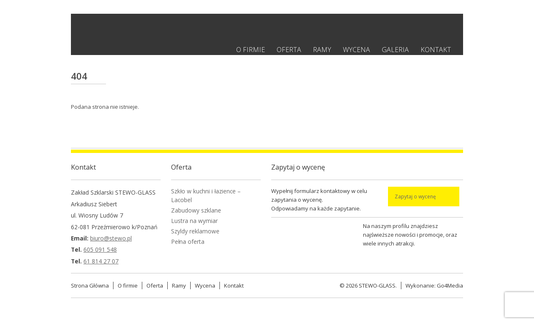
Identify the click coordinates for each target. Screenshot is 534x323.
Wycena (356, 49)
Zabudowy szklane (196, 210)
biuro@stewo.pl (111, 238)
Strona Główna (90, 285)
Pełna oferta (187, 241)
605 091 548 (100, 249)
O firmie (250, 49)
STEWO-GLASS (377, 285)
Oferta (289, 49)
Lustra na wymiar (194, 221)
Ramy (322, 49)
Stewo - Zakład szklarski (158, 29)
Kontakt (436, 49)
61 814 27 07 (100, 261)
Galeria (395, 49)
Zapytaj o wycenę (415, 196)
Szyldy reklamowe (195, 231)
